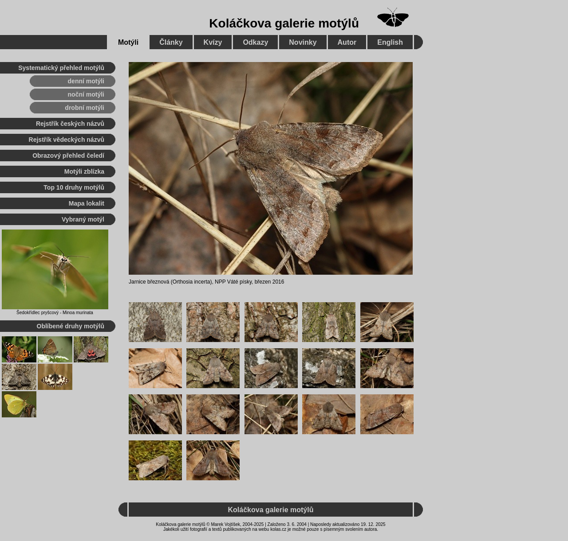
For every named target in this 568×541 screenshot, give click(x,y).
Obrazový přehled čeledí (68, 155)
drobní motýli (84, 107)
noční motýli (86, 94)
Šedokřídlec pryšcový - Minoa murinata (54, 312)
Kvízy (213, 42)
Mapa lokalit (86, 203)
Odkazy (255, 42)
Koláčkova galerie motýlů (284, 23)
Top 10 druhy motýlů (73, 187)
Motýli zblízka (84, 171)
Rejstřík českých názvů (70, 123)
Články (170, 42)
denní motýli (86, 81)
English (390, 42)
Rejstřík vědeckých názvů (66, 139)
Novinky (302, 42)
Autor (347, 42)
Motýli (128, 42)
